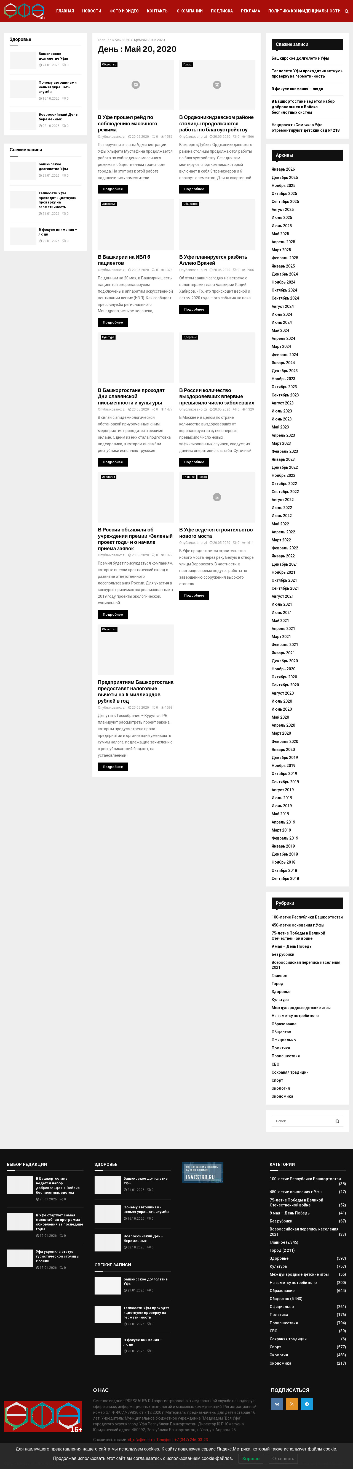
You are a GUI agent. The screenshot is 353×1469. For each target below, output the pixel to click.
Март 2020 (281, 733)
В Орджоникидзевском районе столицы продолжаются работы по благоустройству (216, 123)
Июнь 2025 (282, 226)
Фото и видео (124, 11)
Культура (108, 337)
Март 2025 (281, 250)
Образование (284, 1024)
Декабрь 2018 (285, 854)
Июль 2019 (282, 798)
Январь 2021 (283, 653)
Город (187, 64)
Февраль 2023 (285, 451)
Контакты (158, 11)
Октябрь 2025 (284, 193)
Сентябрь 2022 (285, 491)
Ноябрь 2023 (283, 379)
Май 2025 (280, 234)
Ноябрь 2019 (283, 765)
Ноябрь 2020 (283, 669)
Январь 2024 (283, 363)
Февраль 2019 (285, 838)
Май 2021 (280, 620)
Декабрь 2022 (285, 467)
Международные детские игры (301, 1007)
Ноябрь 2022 (283, 475)
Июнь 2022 (282, 516)
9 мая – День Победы (292, 946)
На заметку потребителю (295, 1015)
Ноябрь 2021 (283, 572)
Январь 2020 (283, 749)
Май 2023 (280, 427)
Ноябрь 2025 (283, 185)
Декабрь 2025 (285, 177)
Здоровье (109, 203)
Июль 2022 (282, 507)
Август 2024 (283, 306)
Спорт (277, 1080)
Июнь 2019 (282, 806)
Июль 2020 (282, 701)
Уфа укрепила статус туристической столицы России (57, 1256)
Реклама (250, 11)
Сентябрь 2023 (285, 395)
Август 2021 (283, 596)
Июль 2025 (282, 217)
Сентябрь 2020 (285, 685)
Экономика (282, 1096)
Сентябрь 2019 (285, 782)
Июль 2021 (282, 604)
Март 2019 (281, 830)
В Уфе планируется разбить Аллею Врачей (213, 260)
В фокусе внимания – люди (297, 89)
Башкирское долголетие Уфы (53, 56)
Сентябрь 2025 (285, 201)
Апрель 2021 (283, 628)
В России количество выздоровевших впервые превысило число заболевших (216, 396)
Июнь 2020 (282, 709)
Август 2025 (283, 209)
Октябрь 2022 (284, 483)
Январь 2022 (283, 556)
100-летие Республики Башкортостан (307, 917)
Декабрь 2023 (285, 371)
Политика (281, 1048)
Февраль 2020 (285, 741)
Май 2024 (280, 330)
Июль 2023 (282, 411)
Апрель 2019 (283, 822)
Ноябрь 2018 (283, 862)
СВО (275, 1064)
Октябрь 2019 (284, 773)
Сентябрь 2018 (285, 878)
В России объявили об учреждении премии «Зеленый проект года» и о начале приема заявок (135, 539)
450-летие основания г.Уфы (298, 925)
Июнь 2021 (282, 612)
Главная (65, 11)
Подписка (222, 11)
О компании (190, 11)
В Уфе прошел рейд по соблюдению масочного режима (127, 123)
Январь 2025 (283, 266)
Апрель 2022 (283, 532)
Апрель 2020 (283, 725)
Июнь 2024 (282, 322)
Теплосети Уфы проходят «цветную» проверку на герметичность (57, 200)
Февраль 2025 (285, 258)
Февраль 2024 (285, 355)
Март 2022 (281, 540)
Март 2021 (281, 636)
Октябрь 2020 (284, 677)
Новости (91, 11)
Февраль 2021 (285, 644)
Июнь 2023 (282, 419)
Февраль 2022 (285, 548)
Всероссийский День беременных (58, 116)
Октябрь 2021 (284, 580)
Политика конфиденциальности (304, 11)
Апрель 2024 (283, 338)
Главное (189, 476)
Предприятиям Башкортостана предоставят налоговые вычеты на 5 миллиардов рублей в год (135, 691)
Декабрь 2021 (285, 564)
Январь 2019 (283, 846)
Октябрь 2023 (284, 387)
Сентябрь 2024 (285, 298)
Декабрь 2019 (285, 757)
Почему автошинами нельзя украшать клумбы (58, 87)
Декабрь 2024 (285, 274)
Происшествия (286, 1056)
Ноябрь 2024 (283, 282)
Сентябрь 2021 (285, 588)
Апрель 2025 (283, 242)
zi (124, 137)
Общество (109, 64)
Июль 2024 (282, 314)
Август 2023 (283, 403)
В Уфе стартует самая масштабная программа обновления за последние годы (59, 1222)
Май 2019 (280, 814)
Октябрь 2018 (284, 870)
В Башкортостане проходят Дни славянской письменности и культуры (131, 396)
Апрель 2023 (283, 435)
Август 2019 (283, 790)
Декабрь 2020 (285, 661)
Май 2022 (280, 524)
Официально (284, 1040)
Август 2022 (283, 499)
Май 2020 (122, 40)
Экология (108, 476)
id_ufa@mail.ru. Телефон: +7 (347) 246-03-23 (168, 1440)
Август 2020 (283, 693)
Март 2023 (281, 443)
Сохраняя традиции (290, 1072)
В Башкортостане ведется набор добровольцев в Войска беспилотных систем (303, 106)
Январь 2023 (283, 459)
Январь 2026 (283, 169)
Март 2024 (281, 346)
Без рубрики (283, 954)
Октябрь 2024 (284, 290)
